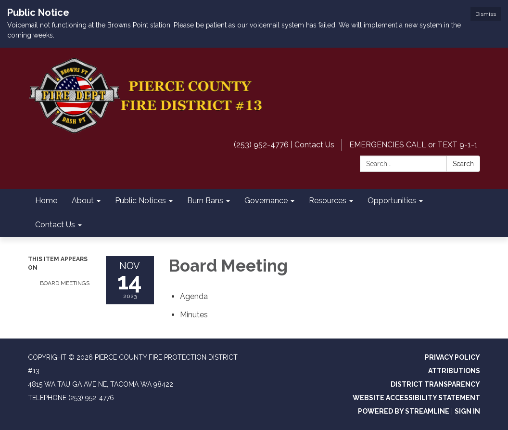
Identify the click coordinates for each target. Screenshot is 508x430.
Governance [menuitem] (266, 200)
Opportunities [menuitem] (392, 200)
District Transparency (435, 384)
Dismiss (485, 14)
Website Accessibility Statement (416, 398)
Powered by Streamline (403, 411)
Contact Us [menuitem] (55, 224)
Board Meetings (64, 283)
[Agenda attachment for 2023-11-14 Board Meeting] (194, 296)
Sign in (467, 411)
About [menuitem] (83, 200)
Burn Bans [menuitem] (205, 200)
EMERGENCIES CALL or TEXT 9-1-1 (413, 144)
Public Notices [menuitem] (140, 200)
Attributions (454, 371)
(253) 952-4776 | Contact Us (284, 144)
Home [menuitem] (46, 200)
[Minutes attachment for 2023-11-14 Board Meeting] (194, 314)
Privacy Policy (452, 357)
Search (463, 164)
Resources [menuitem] (327, 200)
